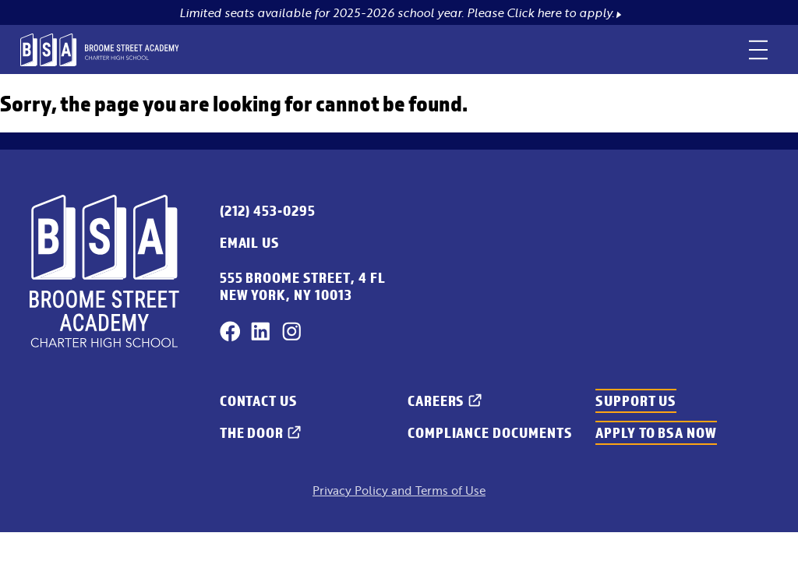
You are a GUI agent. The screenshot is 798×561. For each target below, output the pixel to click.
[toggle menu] (759, 49)
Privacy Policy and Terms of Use (399, 490)
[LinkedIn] (260, 331)
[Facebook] (230, 331)
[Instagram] (291, 331)
